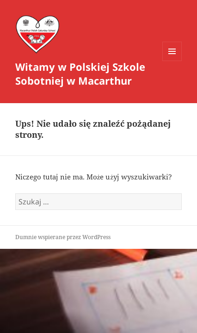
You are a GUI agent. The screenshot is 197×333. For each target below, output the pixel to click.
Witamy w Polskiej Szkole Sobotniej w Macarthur (80, 73)
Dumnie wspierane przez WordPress (63, 237)
